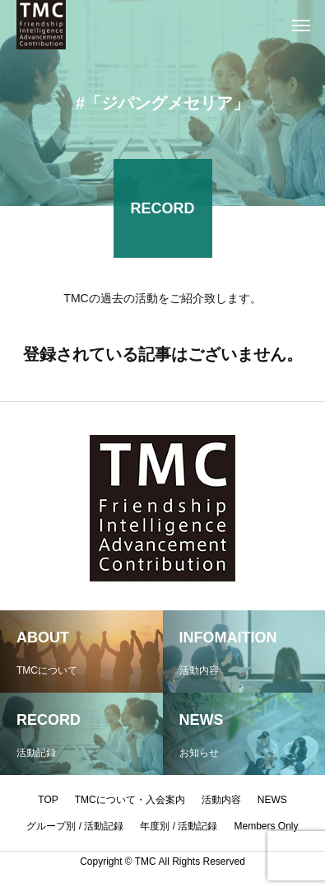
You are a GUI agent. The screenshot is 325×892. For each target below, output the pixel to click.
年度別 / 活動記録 (178, 826)
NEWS (272, 800)
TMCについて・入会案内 (130, 800)
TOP (48, 800)
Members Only (266, 826)
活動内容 (221, 800)
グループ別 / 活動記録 (74, 826)
